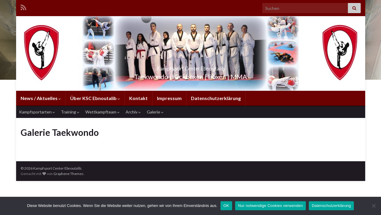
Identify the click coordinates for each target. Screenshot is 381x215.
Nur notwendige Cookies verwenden (270, 205)
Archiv (133, 111)
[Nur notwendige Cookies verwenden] (374, 206)
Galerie (155, 111)
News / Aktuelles (41, 98)
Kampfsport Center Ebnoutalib (190, 67)
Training (70, 111)
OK (226, 205)
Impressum (169, 98)
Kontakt (138, 98)
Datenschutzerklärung (216, 98)
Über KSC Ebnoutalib (95, 98)
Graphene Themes (68, 173)
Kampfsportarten (37, 111)
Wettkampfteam (102, 111)
